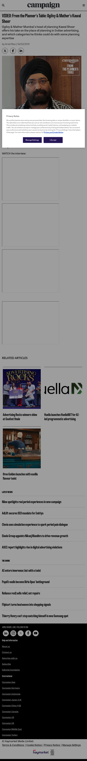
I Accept (53, 140)
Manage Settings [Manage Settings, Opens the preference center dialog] (32, 140)
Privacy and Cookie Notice (53, 132)
